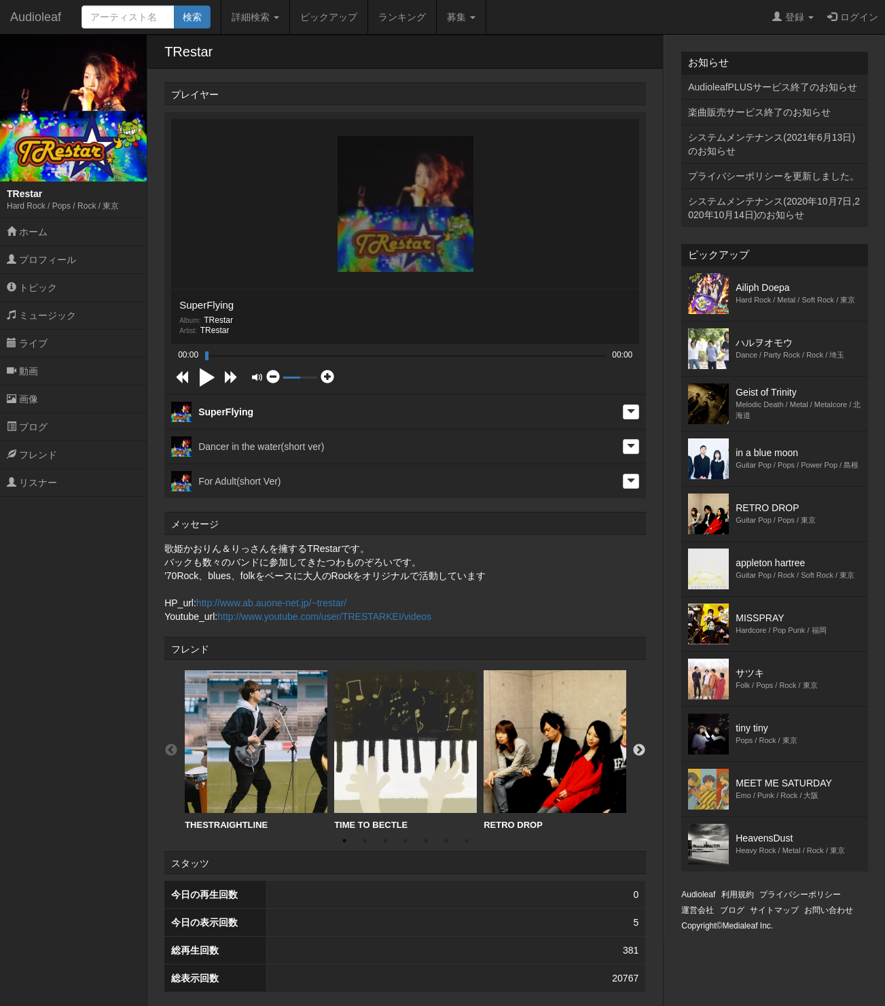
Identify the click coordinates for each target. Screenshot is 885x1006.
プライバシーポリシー (800, 894)
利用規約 (737, 894)
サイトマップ (774, 910)
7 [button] (466, 841)
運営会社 (697, 910)
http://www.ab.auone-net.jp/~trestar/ (271, 602)
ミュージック (41, 315)
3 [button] (385, 841)
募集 (461, 17)
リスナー (32, 482)
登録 (793, 17)
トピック (32, 287)
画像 (22, 399)
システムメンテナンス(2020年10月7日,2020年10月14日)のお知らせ (774, 208)
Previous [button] (171, 750)
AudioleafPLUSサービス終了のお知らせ (772, 87)
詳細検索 (255, 17)
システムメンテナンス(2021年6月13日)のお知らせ (771, 144)
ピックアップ (328, 17)
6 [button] (446, 841)
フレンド (32, 454)
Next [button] (639, 750)
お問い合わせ (828, 910)
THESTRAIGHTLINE (256, 750)
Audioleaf (35, 17)
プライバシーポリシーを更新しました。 (773, 176)
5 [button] (426, 841)
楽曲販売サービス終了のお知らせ (759, 112)
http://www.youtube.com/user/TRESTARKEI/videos (324, 616)
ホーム (27, 231)
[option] (256, 750)
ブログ (27, 426)
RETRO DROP (555, 750)
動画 (22, 371)
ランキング (402, 17)
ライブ (27, 343)
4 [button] (405, 841)
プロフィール (41, 259)
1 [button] (344, 841)
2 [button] (365, 841)
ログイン (852, 17)
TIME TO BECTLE (405, 750)
